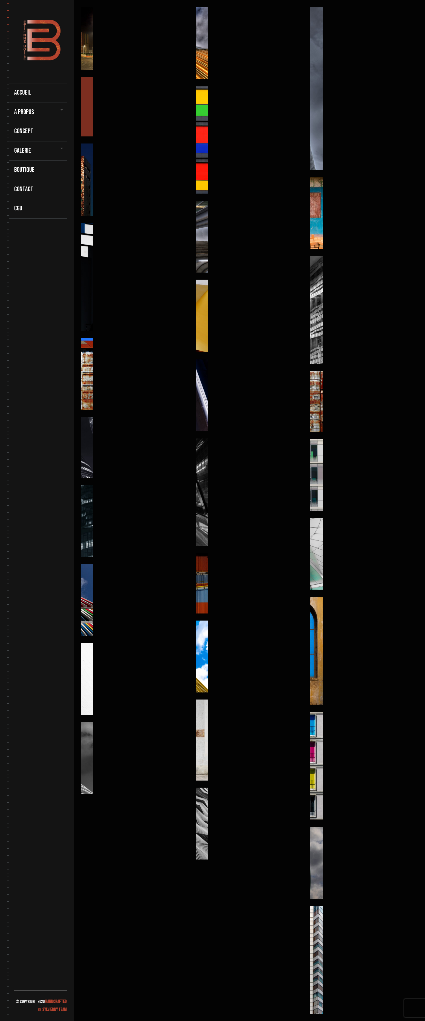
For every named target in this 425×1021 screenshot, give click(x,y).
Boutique (24, 170)
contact (23, 189)
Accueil (22, 93)
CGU (18, 208)
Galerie (22, 151)
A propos (24, 112)
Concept (23, 131)
